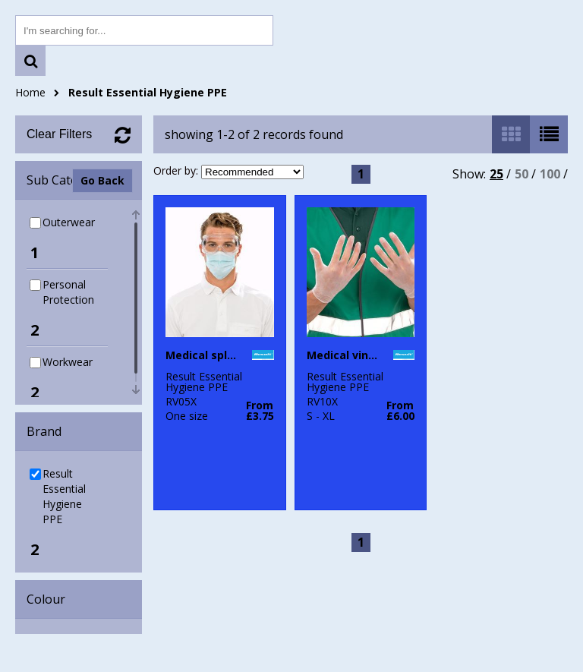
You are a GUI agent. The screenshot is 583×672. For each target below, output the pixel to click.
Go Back (102, 180)
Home (30, 92)
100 (550, 174)
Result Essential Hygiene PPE (147, 92)
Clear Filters (59, 134)
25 (496, 174)
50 (521, 174)
